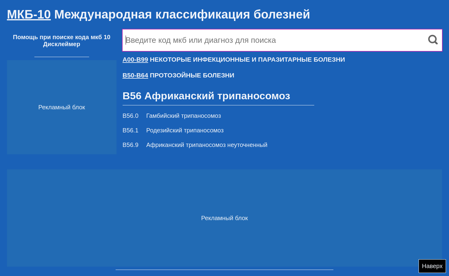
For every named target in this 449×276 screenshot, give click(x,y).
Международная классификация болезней (158, 14)
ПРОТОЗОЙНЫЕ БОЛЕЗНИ (178, 75)
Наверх (432, 266)
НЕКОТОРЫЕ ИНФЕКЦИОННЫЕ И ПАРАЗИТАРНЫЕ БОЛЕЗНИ (234, 59)
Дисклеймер (61, 44)
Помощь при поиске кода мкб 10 (61, 37)
